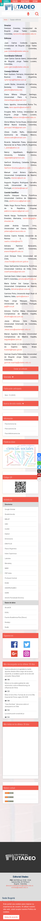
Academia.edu (10, 514)
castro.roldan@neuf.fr (13, 241)
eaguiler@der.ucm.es (13, 339)
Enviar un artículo (20, 368)
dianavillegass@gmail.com (15, 100)
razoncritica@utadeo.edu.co (24, 34)
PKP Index (8, 573)
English (14, 1)
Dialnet (7, 534)
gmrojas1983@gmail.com (15, 127)
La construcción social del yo (14, 713)
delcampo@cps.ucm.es (20, 289)
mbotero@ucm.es (18, 178)
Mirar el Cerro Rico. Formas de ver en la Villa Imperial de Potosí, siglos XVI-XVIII (20, 696)
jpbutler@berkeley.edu (13, 90)
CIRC (6, 524)
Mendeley (8, 563)
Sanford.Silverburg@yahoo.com (17, 168)
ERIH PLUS (8, 544)
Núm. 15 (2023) (10, 395)
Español (6, 1)
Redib (7, 627)
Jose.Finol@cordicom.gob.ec (16, 261)
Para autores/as (10, 429)
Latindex (8, 558)
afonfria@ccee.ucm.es (13, 316)
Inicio (5, 20)
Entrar (35, 1)
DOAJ (7, 612)
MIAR (7, 568)
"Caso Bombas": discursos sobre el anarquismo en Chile (17, 705)
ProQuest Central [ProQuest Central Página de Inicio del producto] (11, 578)
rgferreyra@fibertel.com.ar (15, 80)
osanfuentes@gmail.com (14, 272)
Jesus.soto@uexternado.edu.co (17, 329)
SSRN (7, 593)
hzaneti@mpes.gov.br (13, 350)
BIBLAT (7, 519)
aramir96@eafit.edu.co (13, 251)
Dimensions (9, 539)
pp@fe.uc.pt (9, 306)
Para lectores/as (10, 424)
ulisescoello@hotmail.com (15, 137)
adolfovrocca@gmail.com (20, 201)
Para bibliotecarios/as (12, 433)
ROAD (7, 583)
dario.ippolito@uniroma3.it (20, 107)
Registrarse (25, 1)
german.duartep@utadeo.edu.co (17, 362)
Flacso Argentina (10, 549)
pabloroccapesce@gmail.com (16, 211)
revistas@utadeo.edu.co (19, 887)
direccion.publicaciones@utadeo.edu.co (19, 886)
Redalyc (7, 622)
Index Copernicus (11, 553)
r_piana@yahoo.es (11, 148)
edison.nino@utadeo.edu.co (24, 117)
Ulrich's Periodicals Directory (14, 598)
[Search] (14, 14)
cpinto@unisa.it (22, 296)
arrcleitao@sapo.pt (20, 188)
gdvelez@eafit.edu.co (27, 279)
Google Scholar (10, 509)
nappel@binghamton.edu (14, 158)
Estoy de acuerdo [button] (11, 917)
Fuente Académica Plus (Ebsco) (16, 617)
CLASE (7, 529)
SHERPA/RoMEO (10, 588)
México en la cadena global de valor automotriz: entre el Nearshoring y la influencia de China (17, 685)
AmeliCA (8, 607)
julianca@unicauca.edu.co (15, 231)
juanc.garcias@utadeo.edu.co (16, 67)
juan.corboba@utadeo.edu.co (16, 51)
